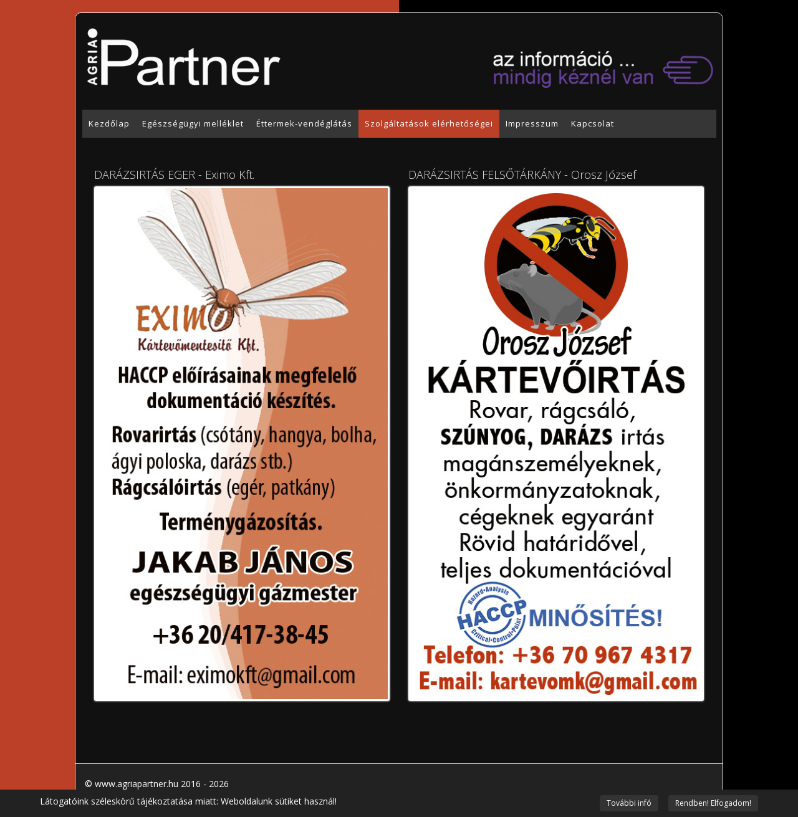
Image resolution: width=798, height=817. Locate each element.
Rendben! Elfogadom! (713, 803)
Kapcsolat (592, 123)
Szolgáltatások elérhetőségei (429, 123)
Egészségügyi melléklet (193, 123)
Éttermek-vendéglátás (304, 123)
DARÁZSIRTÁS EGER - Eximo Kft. (174, 174)
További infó (629, 803)
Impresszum (532, 123)
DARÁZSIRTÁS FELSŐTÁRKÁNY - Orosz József (522, 174)
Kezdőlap (109, 123)
